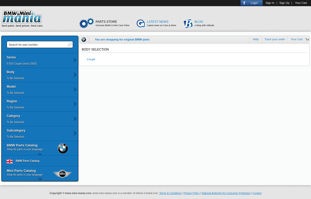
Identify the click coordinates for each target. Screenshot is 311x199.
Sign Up (284, 2)
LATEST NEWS (164, 23)
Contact (257, 193)
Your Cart (301, 2)
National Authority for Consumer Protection (226, 193)
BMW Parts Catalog (21, 161)
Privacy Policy (192, 193)
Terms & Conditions (170, 193)
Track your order (274, 39)
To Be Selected (15, 78)
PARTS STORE (115, 23)
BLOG (206, 23)
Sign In (270, 2)
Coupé (91, 59)
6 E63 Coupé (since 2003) (21, 63)
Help (256, 39)
